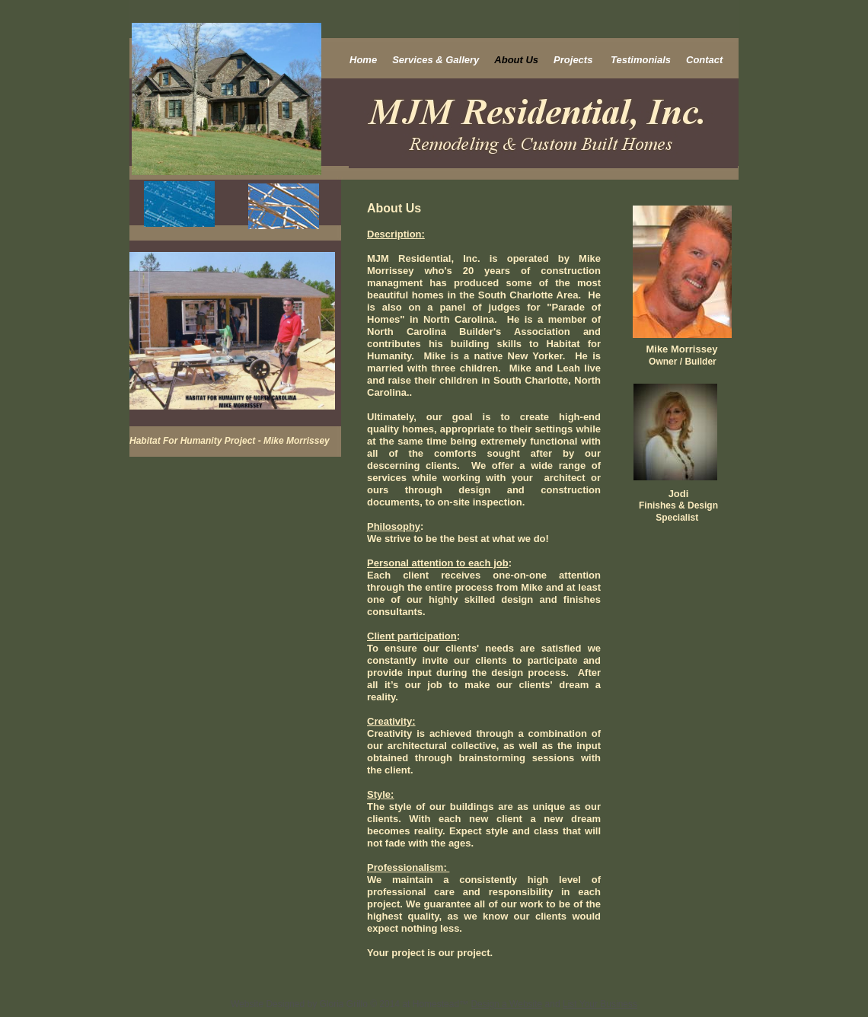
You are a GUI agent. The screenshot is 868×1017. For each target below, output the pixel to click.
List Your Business (600, 1004)
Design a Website (506, 1004)
